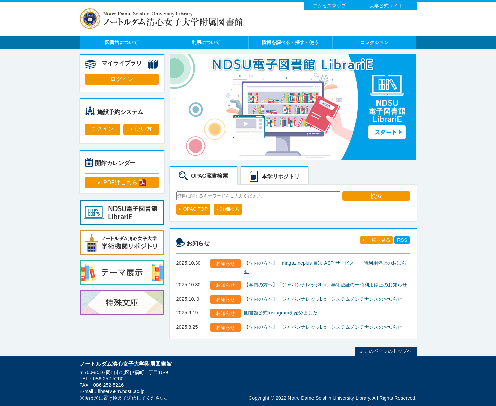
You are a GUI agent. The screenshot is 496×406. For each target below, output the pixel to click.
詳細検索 (229, 209)
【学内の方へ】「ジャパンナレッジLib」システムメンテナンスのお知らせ (323, 299)
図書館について (121, 42)
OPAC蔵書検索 (209, 176)
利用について (206, 42)
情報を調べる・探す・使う (290, 42)
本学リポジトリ (281, 176)
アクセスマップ (329, 5)
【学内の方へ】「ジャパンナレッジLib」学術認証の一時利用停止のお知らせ (325, 284)
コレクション (374, 42)
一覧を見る (378, 240)
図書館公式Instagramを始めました (281, 313)
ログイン (121, 79)
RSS (402, 240)
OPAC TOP (195, 209)
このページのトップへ (388, 351)
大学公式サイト (386, 5)
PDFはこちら (120, 182)
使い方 (143, 129)
